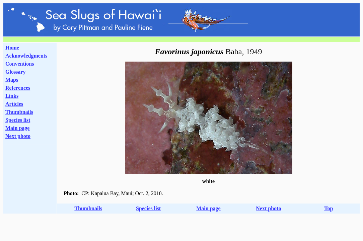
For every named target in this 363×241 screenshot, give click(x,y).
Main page (17, 128)
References (17, 88)
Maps (11, 80)
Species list (17, 120)
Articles (14, 104)
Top (328, 208)
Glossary (15, 72)
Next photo (268, 208)
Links (11, 96)
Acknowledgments (26, 56)
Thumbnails (19, 112)
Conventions (19, 64)
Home (12, 48)
